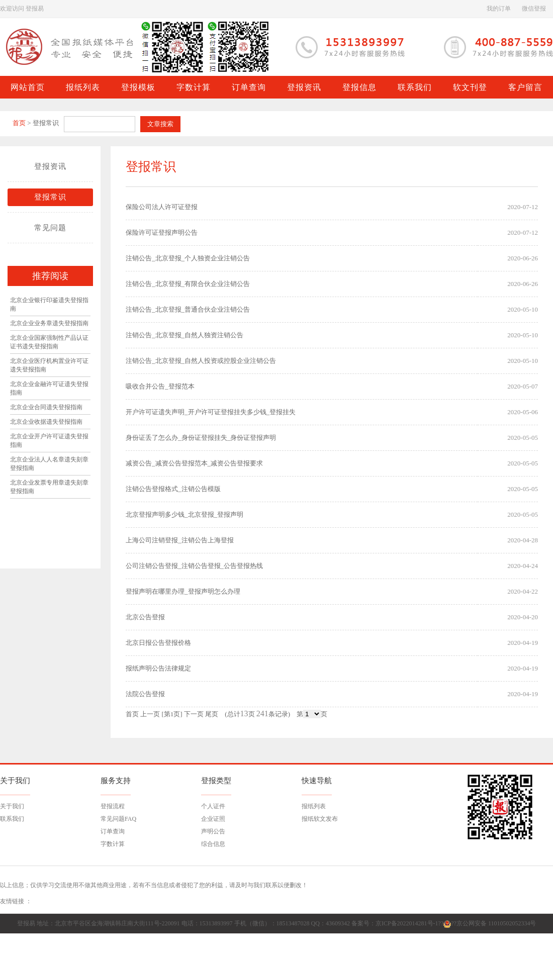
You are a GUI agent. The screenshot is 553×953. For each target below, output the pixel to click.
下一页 (194, 714)
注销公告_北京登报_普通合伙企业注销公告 (188, 309)
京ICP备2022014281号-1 (407, 923)
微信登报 (534, 8)
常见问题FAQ (118, 818)
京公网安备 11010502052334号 (496, 923)
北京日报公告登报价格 (158, 642)
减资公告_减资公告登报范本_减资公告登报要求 (194, 463)
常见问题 (50, 228)
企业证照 (213, 818)
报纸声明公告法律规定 (158, 668)
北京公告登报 (145, 617)
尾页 (211, 714)
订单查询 (113, 831)
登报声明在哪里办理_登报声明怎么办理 (183, 591)
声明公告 (213, 831)
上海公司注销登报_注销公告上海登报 (180, 540)
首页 (19, 123)
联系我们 (12, 818)
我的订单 (499, 8)
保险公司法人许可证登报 (162, 207)
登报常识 (50, 197)
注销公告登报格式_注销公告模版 (173, 489)
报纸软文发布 (320, 818)
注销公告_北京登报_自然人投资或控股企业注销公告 (201, 360)
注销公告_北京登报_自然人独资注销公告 (184, 335)
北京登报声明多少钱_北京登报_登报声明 (184, 514)
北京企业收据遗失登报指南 (46, 421)
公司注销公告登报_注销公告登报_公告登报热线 (194, 565)
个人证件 (213, 806)
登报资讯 (50, 166)
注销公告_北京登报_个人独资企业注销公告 (188, 258)
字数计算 (113, 843)
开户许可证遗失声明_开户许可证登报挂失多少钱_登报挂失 (211, 412)
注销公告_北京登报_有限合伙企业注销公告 (188, 284)
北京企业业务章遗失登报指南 (49, 323)
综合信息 (213, 843)
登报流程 (113, 806)
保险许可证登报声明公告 (162, 232)
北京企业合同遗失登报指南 (46, 407)
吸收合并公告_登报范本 (160, 386)
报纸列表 (314, 806)
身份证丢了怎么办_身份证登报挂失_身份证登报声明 (201, 437)
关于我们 (12, 806)
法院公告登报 (145, 694)
